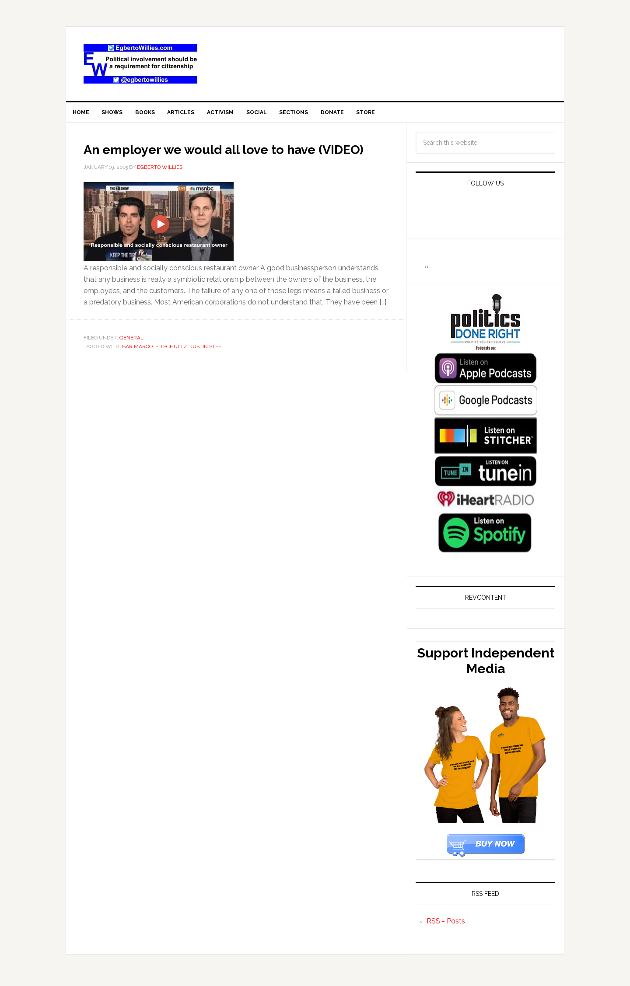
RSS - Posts (446, 926)
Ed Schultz (171, 367)
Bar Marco (137, 367)
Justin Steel (207, 367)
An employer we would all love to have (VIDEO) (229, 161)
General (131, 359)
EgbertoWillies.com (140, 64)
